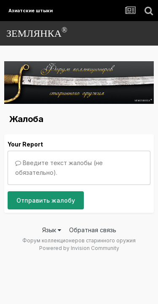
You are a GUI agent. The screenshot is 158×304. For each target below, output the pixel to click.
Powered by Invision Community (79, 248)
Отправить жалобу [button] (45, 200)
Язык (51, 229)
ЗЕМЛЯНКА (36, 32)
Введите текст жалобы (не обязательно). (59, 167)
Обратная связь (92, 229)
